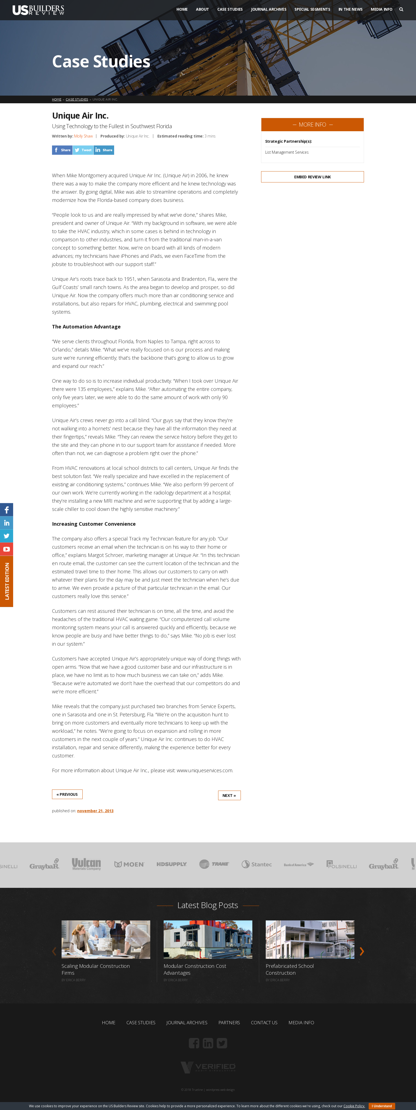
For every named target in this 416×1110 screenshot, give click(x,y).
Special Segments (312, 13)
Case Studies (230, 13)
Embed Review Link (312, 176)
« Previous (67, 794)
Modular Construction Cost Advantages (196, 969)
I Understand (382, 1106)
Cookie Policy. (354, 1106)
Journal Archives (268, 13)
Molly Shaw (83, 136)
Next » (229, 795)
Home (182, 13)
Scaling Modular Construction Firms (97, 969)
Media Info (381, 13)
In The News (351, 13)
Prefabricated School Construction (291, 969)
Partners (230, 1022)
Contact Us (267, 1022)
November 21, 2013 (95, 810)
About (202, 13)
